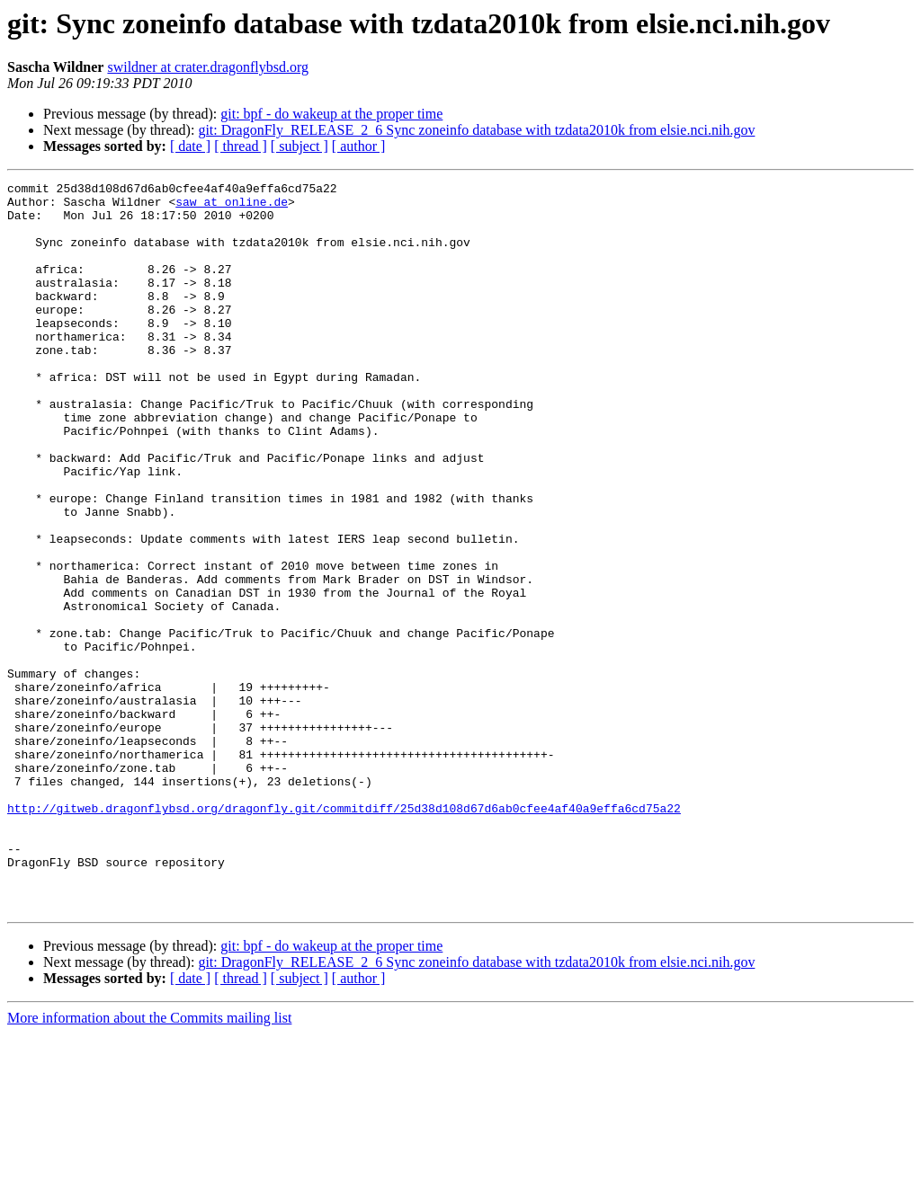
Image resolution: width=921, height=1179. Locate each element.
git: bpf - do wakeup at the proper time (331, 113)
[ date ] (190, 146)
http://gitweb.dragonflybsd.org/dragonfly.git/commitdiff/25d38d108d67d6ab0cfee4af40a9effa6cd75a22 (344, 934)
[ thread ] (240, 146)
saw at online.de (231, 207)
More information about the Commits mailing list (149, 1163)
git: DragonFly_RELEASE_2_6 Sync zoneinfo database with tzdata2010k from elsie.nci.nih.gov (476, 129)
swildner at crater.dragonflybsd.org (207, 67)
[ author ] (359, 146)
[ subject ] (299, 146)
